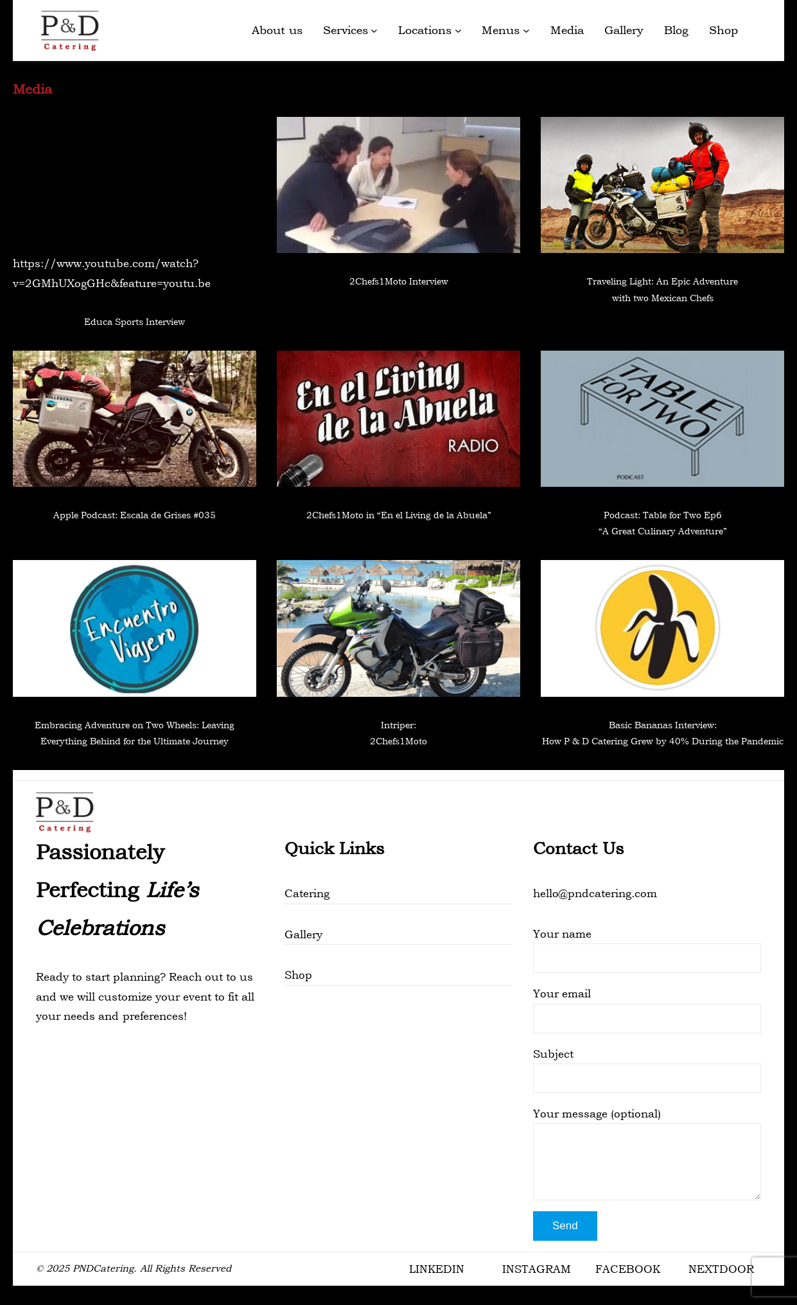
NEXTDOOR (721, 1269)
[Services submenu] (374, 30)
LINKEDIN (436, 1269)
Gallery (303, 934)
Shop (298, 974)
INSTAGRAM (536, 1269)
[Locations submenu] (458, 30)
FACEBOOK (627, 1269)
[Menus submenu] (526, 30)
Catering (307, 893)
